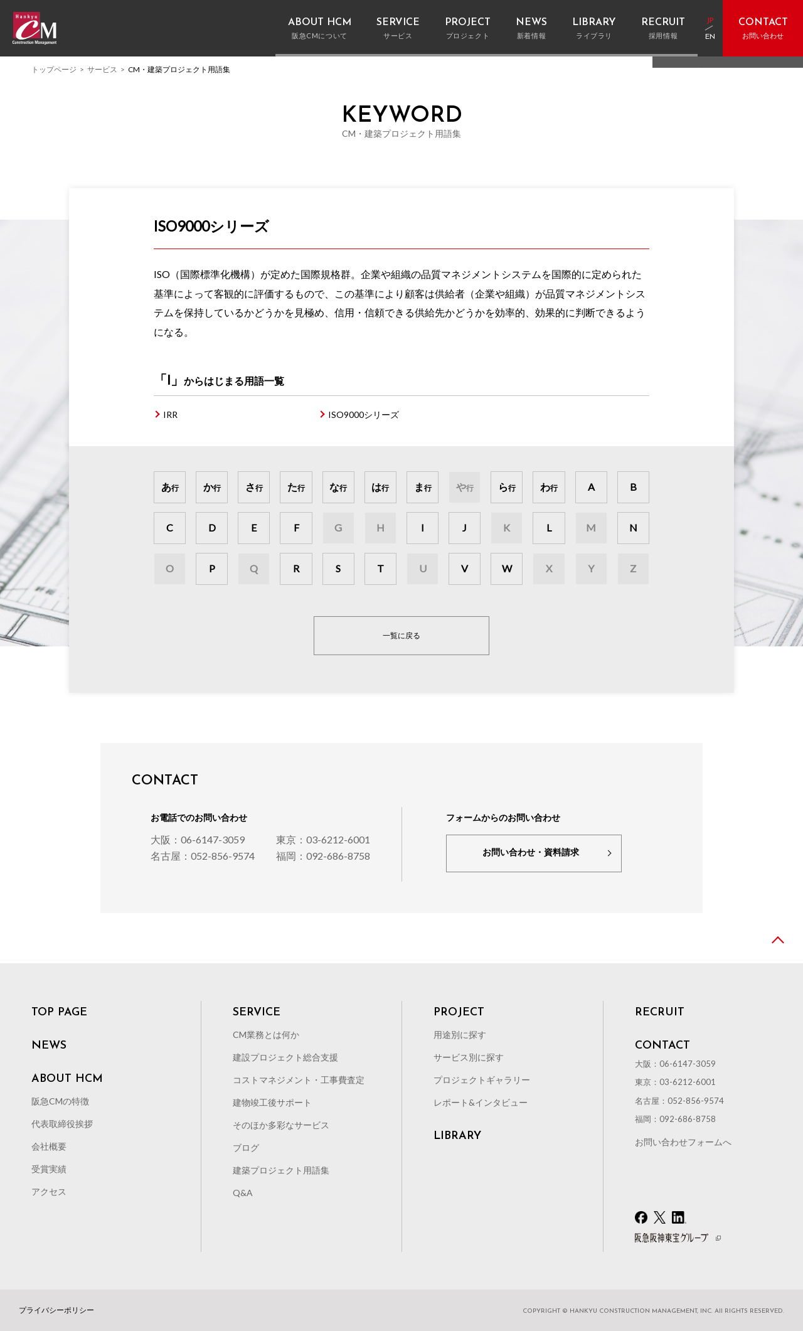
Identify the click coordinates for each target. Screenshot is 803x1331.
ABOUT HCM (67, 1079)
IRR (170, 414)
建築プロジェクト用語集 (281, 1170)
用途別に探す (459, 1034)
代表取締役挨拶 (62, 1123)
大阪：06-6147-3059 (198, 839)
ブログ (246, 1147)
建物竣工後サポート (272, 1102)
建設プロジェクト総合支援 (285, 1057)
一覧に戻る (401, 635)
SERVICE (256, 1012)
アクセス (48, 1191)
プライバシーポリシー (56, 1310)
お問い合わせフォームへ (683, 1141)
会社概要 (48, 1146)
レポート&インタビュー (480, 1102)
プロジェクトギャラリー (481, 1079)
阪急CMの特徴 (60, 1101)
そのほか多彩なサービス (281, 1125)
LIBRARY (457, 1136)
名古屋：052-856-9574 (203, 856)
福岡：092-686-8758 (323, 856)
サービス (102, 69)
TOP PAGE (59, 1012)
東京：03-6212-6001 (323, 839)
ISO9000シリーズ (363, 414)
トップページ (54, 69)
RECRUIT (659, 1012)
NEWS (48, 1046)
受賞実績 (48, 1168)
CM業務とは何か (266, 1034)
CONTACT (662, 1046)
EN (710, 37)
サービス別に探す (468, 1057)
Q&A (243, 1192)
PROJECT (458, 1012)
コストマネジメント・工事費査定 (298, 1079)
